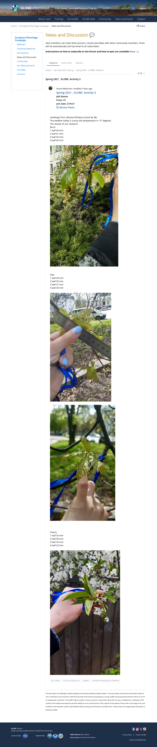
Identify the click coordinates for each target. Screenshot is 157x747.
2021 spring (55, 681)
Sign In (143, 8)
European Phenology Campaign (34, 26)
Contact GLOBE (141, 735)
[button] (141, 26)
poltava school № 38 (71, 681)
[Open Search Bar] (133, 8)
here (132, 51)
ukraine (86, 681)
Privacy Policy (127, 735)
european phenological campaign (105, 681)
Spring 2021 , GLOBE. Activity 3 (76, 92)
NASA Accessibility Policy (137, 740)
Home (14, 26)
